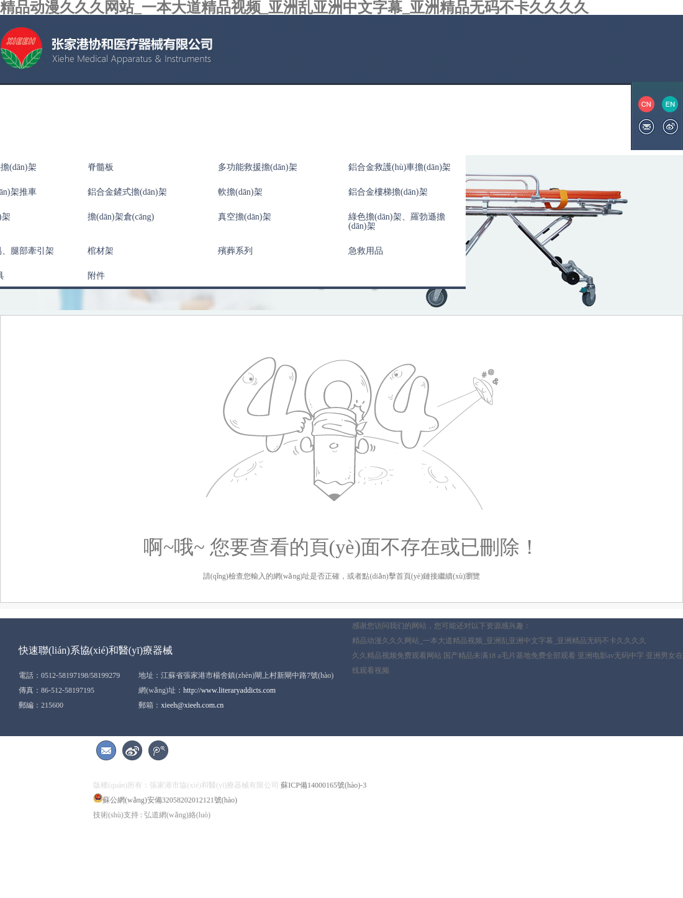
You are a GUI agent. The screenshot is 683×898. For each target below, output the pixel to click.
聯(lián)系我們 (482, 115)
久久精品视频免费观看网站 (396, 655)
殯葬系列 (235, 251)
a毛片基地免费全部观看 (536, 655)
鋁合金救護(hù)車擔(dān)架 (399, 167)
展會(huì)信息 (402, 115)
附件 (96, 275)
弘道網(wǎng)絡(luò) (177, 815)
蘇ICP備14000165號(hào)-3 (323, 785)
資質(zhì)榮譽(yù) (318, 115)
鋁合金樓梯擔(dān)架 (388, 192)
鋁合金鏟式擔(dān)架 (127, 192)
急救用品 (365, 251)
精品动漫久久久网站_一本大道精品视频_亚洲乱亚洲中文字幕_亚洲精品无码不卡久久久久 (499, 640)
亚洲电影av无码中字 (610, 655)
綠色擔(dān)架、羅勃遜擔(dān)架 (396, 221)
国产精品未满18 (469, 655)
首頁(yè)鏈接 (417, 576)
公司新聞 (242, 115)
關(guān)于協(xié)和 (77, 115)
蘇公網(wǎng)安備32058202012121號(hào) (165, 800)
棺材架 (101, 251)
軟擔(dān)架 (240, 192)
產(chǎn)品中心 (169, 115)
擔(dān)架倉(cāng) (121, 216)
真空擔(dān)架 (244, 216)
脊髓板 (101, 167)
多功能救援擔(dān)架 (257, 167)
